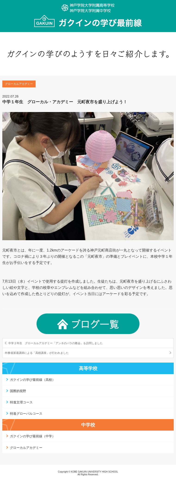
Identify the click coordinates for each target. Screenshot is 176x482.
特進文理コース (21, 402)
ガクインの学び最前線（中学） (32, 436)
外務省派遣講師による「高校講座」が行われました (37, 353)
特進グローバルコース (26, 413)
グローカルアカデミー (26, 447)
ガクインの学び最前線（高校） (32, 379)
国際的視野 (18, 391)
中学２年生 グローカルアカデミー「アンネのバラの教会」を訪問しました (55, 343)
